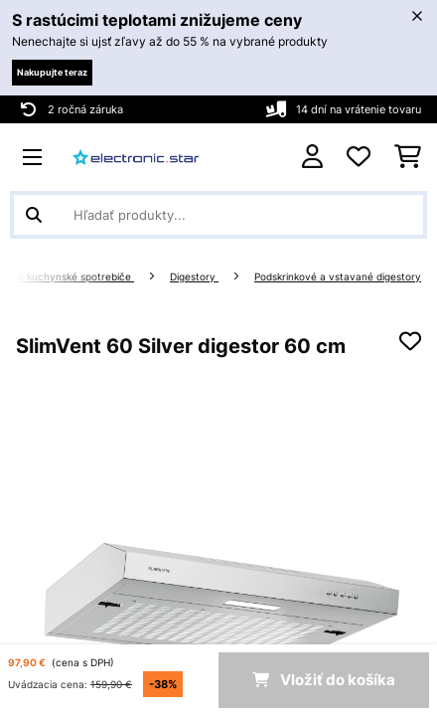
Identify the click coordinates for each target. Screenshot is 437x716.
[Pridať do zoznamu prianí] (410, 341)
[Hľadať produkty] (218, 215)
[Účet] (312, 156)
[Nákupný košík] (407, 157)
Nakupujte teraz (52, 72)
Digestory (194, 276)
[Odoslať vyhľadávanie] (34, 215)
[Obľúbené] (358, 157)
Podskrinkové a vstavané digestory (337, 276)
